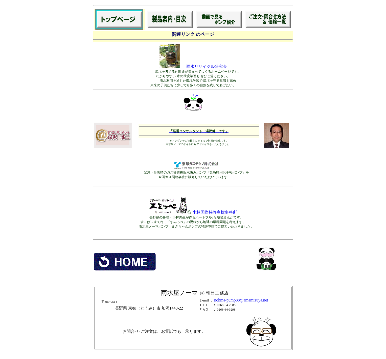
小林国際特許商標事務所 (214, 212)
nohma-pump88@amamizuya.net (241, 300)
